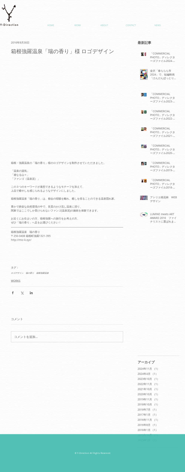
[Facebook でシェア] (13, 293)
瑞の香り (30, 273)
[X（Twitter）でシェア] (22, 293)
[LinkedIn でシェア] (31, 293)
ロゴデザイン (17, 273)
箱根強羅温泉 (42, 273)
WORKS (15, 280)
